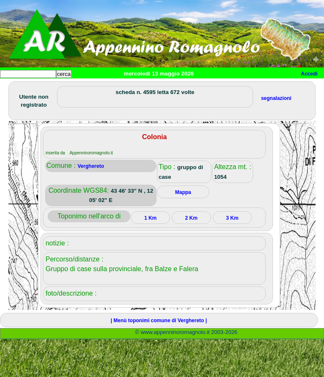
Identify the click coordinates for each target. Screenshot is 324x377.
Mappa (183, 192)
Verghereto (91, 166)
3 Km (232, 218)
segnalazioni (276, 98)
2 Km (191, 218)
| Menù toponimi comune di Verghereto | (159, 320)
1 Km (150, 218)
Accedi (309, 74)
